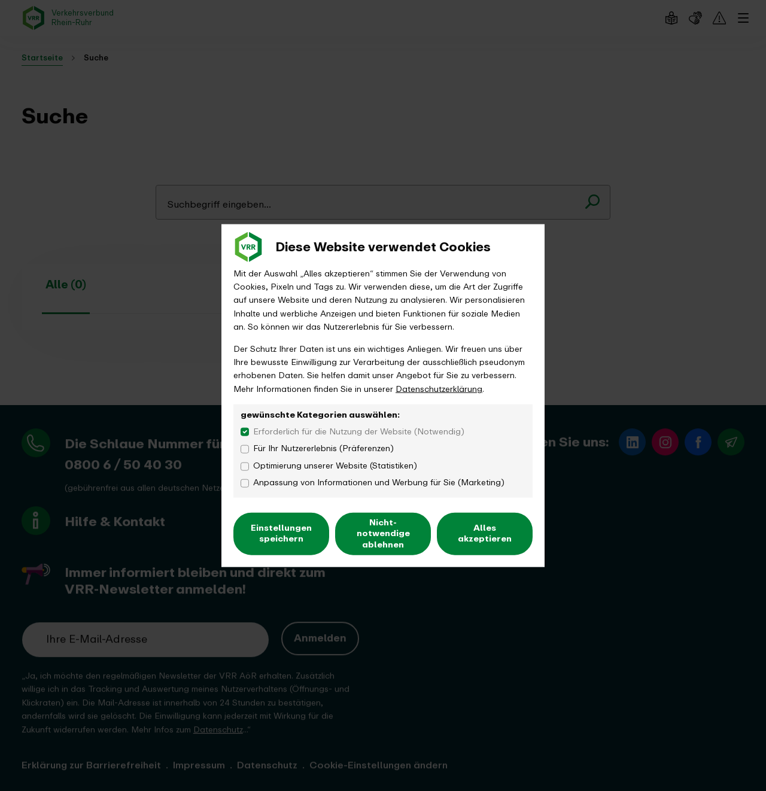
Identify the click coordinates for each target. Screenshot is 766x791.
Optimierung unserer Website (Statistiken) (335, 466)
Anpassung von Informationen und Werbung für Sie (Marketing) (378, 482)
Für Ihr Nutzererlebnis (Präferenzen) (323, 448)
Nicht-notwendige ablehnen (383, 533)
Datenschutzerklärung (439, 389)
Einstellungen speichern (281, 533)
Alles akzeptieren (485, 533)
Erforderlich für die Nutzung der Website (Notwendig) (358, 431)
